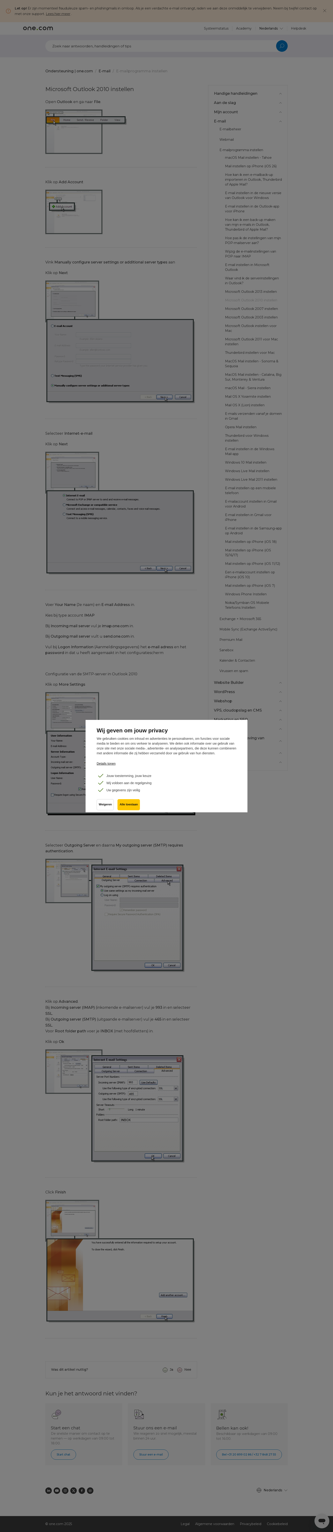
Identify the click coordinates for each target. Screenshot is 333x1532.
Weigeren (105, 804)
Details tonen (106, 763)
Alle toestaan (129, 804)
